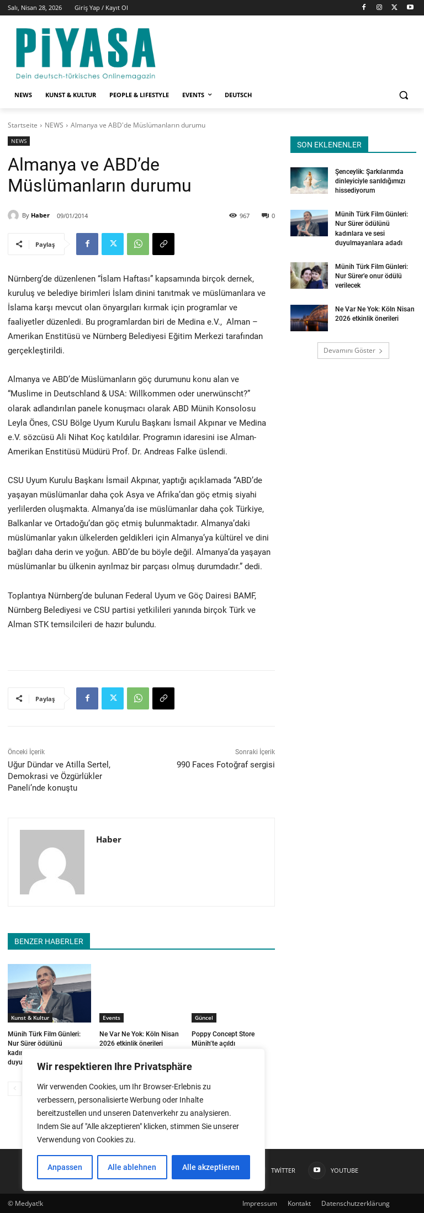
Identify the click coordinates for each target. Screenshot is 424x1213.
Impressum (259, 1202)
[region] (143, 1119)
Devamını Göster (353, 348)
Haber (40, 215)
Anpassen (64, 1167)
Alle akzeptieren (211, 1167)
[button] (403, 95)
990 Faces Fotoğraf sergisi (226, 765)
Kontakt (299, 1202)
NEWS (54, 125)
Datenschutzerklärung (355, 1202)
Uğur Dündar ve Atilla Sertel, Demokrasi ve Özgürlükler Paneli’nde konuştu (59, 776)
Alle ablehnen (132, 1167)
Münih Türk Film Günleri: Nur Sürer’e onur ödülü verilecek (371, 274)
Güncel (204, 1017)
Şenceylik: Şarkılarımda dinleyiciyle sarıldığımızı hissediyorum (370, 181)
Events (111, 1017)
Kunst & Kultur (30, 1017)
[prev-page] (15, 1088)
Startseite (23, 125)
